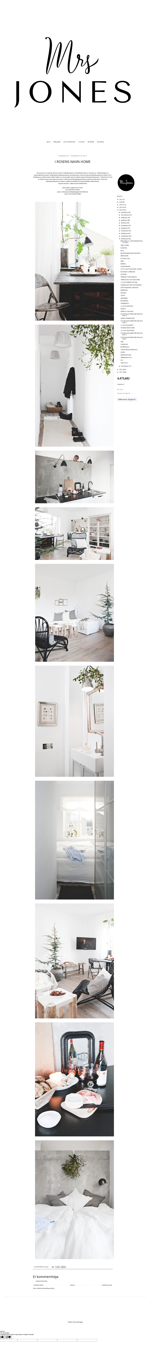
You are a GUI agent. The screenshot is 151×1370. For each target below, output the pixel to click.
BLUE (122, 251)
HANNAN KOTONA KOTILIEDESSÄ (131, 285)
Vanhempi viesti (107, 1285)
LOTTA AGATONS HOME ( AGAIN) (131, 269)
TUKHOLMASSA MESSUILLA (129, 350)
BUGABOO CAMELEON (128, 272)
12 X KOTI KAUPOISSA (127, 330)
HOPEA (123, 352)
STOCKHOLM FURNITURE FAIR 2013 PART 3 (132, 321)
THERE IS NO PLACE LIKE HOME (130, 280)
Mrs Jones (120, 389)
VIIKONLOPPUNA (126, 355)
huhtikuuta (124, 233)
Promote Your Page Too (123, 393)
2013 (121, 210)
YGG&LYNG (124, 344)
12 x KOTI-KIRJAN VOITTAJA (129, 282)
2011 (121, 372)
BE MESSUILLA (125, 347)
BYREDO (123, 264)
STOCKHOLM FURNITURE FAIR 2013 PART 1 (132, 338)
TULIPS (123, 295)
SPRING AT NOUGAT (127, 311)
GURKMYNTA (125, 303)
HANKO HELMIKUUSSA (128, 318)
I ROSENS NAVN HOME (128, 328)
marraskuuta (125, 215)
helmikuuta (124, 239)
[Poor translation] (8, 1337)
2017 (121, 199)
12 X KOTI (81, 142)
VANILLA (123, 309)
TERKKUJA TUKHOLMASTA (129, 277)
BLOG (48, 142)
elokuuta (124, 223)
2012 (121, 369)
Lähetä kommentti (41, 1281)
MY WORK (91, 142)
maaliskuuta (125, 236)
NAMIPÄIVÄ (124, 290)
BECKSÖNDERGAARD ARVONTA (130, 253)
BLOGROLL (100, 142)
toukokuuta (124, 231)
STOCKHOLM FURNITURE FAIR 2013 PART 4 (132, 315)
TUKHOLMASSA (125, 266)
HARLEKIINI (124, 298)
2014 (121, 207)
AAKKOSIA (124, 248)
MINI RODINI (124, 256)
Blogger (80, 1322)
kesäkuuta (124, 228)
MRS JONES (57, 142)
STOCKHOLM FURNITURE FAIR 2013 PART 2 (132, 334)
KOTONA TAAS (125, 258)
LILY (122, 360)
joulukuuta (124, 212)
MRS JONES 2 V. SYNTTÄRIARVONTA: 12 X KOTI (132, 242)
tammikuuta (125, 366)
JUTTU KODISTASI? (69, 142)
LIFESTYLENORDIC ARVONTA (129, 288)
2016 (121, 202)
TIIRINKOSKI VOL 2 (126, 357)
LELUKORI (124, 274)
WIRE (122, 261)
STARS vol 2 (124, 363)
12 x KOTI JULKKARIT (127, 325)
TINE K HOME (125, 245)
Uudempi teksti (38, 1285)
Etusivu (72, 1285)
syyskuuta (124, 220)
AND (122, 342)
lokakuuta (124, 218)
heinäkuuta (124, 225)
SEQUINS (123, 293)
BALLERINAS (124, 301)
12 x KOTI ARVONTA (127, 306)
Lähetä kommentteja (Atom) (45, 1288)
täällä (79, 194)
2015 (121, 205)
